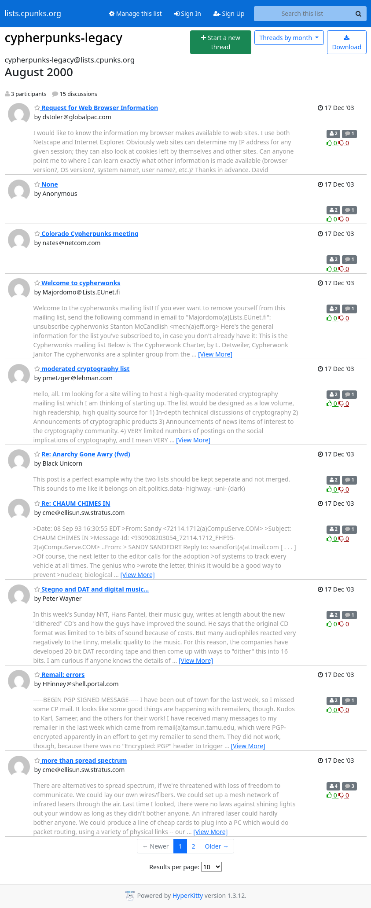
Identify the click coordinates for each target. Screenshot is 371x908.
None (46, 184)
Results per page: (174, 867)
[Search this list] (302, 13)
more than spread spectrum (80, 760)
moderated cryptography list (82, 368)
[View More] (215, 354)
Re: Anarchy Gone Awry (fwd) (82, 454)
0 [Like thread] (332, 143)
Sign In (187, 13)
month (286, 37)
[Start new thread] (220, 42)
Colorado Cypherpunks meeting (86, 233)
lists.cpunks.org (33, 13)
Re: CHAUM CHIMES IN (72, 503)
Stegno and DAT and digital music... (91, 589)
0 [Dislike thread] (343, 143)
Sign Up (229, 13)
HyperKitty (188, 896)
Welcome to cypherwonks (77, 283)
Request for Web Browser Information (96, 107)
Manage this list (135, 13)
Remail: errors (59, 674)
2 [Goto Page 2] (193, 846)
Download (346, 43)
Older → (217, 846)
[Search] (359, 13)
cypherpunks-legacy (64, 37)
